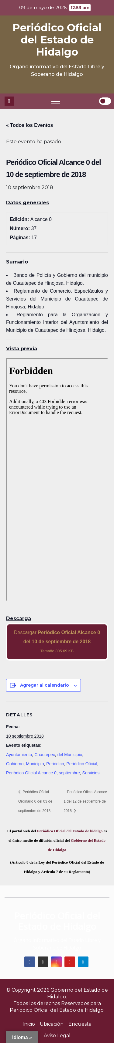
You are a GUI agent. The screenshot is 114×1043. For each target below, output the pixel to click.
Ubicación (52, 1024)
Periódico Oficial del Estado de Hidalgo (57, 39)
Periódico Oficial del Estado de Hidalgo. (57, 1010)
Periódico (55, 763)
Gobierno (15, 763)
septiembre (69, 772)
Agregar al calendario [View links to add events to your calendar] (44, 685)
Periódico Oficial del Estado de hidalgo (70, 831)
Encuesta (80, 1024)
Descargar (57, 641)
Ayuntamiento (19, 754)
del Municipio (69, 754)
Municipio (35, 763)
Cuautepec (44, 754)
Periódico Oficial (81, 763)
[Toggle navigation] (55, 101)
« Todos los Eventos (29, 125)
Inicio (28, 1024)
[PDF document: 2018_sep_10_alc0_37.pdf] (57, 479)
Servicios (91, 772)
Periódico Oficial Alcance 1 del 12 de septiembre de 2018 (85, 801)
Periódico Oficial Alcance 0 (31, 772)
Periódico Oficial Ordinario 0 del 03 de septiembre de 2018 (35, 801)
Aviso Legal (57, 1035)
